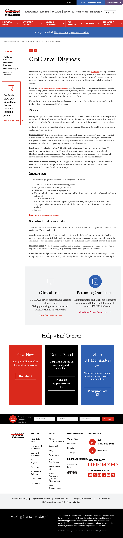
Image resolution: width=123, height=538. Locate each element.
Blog (51, 450)
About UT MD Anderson (56, 440)
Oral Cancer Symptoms (7, 58)
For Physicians (72, 23)
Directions (71, 448)
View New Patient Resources (95, 312)
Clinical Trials (31, 12)
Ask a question (102, 451)
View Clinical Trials (11, 121)
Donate (25, 376)
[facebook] (90, 464)
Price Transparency (55, 487)
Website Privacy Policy (19, 499)
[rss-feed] (113, 475)
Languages (95, 12)
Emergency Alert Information (83, 499)
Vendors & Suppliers (73, 502)
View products (97, 392)
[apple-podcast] (90, 475)
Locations (71, 443)
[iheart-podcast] (108, 475)
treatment (95, 72)
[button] (31, 49)
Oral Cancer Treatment (7, 73)
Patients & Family (7, 23)
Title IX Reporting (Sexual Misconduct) (54, 477)
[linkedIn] (108, 464)
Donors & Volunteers (51, 23)
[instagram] (104, 464)
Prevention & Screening (27, 23)
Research (90, 23)
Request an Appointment (91, 2)
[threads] (117, 464)
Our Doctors (82, 12)
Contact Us (69, 12)
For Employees (54, 460)
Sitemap (71, 452)
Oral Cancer (9, 51)
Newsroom (54, 455)
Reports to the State (61, 499)
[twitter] (94, 464)
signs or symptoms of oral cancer (53, 88)
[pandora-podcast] (104, 475)
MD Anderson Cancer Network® (52, 502)
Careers (56, 12)
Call (105, 442)
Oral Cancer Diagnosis (7, 64)
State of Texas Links (104, 499)
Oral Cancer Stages (10, 69)
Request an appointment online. (71, 32)
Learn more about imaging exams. (44, 215)
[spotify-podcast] (94, 475)
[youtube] (99, 464)
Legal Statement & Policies (41, 499)
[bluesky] (113, 464)
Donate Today (114, 2)
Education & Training (108, 23)
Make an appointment (61, 383)
